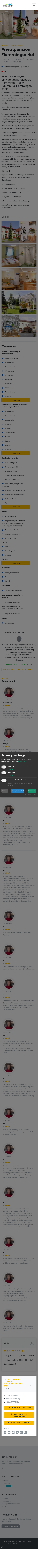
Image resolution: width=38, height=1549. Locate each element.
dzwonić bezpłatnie (19, 1408)
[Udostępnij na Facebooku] (13, 1433)
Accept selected (18, 791)
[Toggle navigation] (34, 4)
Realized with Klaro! (30, 794)
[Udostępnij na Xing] (21, 1433)
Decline (4, 791)
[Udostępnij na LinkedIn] (25, 1433)
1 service (10, 770)
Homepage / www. (19, 1422)
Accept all (31, 791)
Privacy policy (23, 761)
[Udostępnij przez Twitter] (9, 1433)
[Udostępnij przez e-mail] (5, 1433)
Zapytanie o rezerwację (19, 1415)
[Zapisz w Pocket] (17, 1433)
